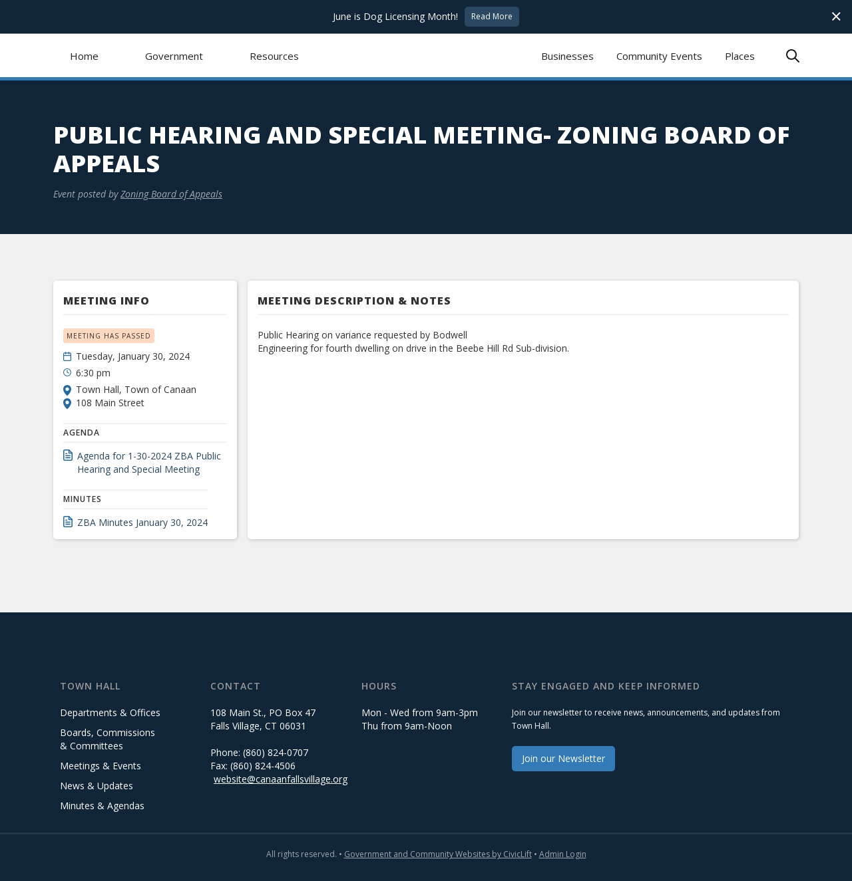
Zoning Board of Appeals (171, 194)
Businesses (567, 56)
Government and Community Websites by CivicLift (438, 854)
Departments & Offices (110, 712)
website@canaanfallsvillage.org (280, 779)
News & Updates (96, 785)
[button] (174, 55)
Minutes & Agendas (102, 805)
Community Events (659, 56)
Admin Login (562, 854)
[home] (426, 55)
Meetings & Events (100, 765)
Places (740, 56)
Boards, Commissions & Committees (107, 739)
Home (84, 56)
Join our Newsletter (563, 758)
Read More (492, 16)
